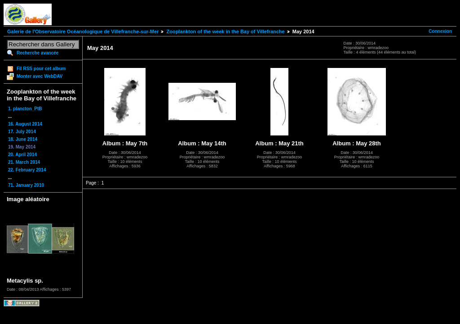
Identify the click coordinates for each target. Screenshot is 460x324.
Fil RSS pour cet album (41, 68)
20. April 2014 (22, 154)
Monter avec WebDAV (39, 76)
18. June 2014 (22, 139)
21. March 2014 (24, 162)
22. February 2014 (27, 169)
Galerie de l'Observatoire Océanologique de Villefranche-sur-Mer (83, 31)
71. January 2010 (26, 185)
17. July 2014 (22, 131)
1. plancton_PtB (25, 108)
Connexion (440, 31)
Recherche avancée (37, 52)
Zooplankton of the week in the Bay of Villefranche (225, 31)
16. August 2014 (25, 124)
